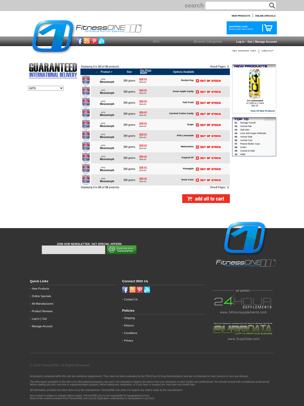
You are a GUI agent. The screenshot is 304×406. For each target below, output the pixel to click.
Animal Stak (246, 137)
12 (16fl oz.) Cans (255, 101)
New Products (40, 288)
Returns (129, 325)
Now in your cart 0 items (240, 27)
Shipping (129, 317)
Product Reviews (42, 311)
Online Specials (41, 296)
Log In (240, 41)
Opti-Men (244, 129)
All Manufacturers (43, 303)
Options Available (183, 72)
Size (129, 72)
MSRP (145, 72)
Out (250, 41)
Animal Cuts (246, 140)
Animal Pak (246, 126)
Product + (106, 72)
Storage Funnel (248, 122)
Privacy (128, 340)
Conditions (130, 332)
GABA (243, 147)
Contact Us (131, 299)
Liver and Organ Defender (253, 133)
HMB (242, 154)
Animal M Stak (247, 151)
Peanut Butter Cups (250, 144)
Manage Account (265, 41)
